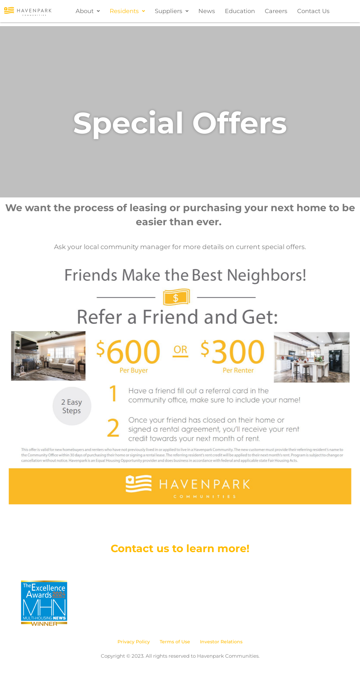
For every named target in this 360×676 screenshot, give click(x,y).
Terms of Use (175, 642)
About (88, 11)
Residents (127, 11)
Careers (276, 11)
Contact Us (313, 11)
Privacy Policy (133, 642)
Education (240, 11)
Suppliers (172, 11)
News (206, 11)
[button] (88, 11)
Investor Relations (221, 642)
